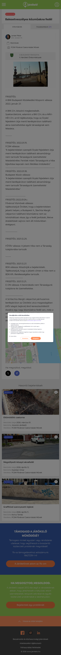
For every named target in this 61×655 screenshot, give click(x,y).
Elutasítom (25, 338)
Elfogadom (36, 338)
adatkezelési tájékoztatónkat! (34, 320)
